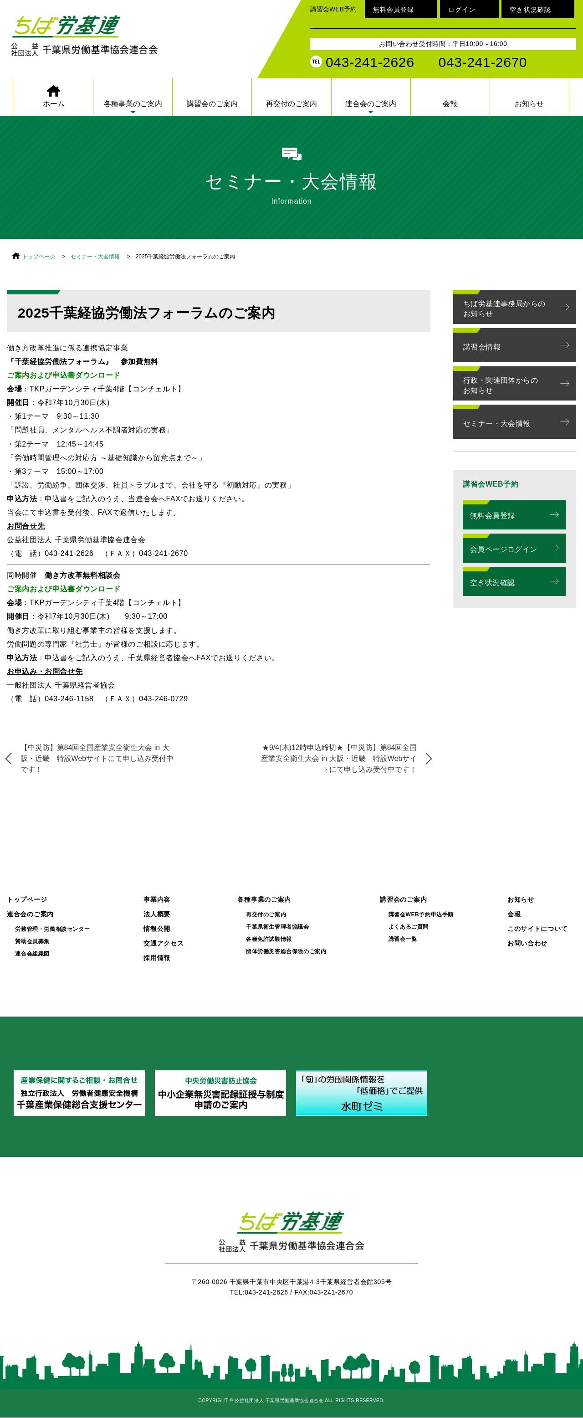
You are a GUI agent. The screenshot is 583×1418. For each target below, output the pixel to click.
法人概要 (156, 914)
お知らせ (529, 104)
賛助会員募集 (32, 942)
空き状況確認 (530, 9)
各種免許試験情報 (269, 939)
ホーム (54, 104)
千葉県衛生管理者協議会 (277, 927)
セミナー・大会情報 (95, 256)
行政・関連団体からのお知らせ (500, 385)
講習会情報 (482, 347)
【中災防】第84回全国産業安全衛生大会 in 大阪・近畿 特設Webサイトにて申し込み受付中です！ (97, 758)
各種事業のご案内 (133, 104)
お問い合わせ (527, 943)
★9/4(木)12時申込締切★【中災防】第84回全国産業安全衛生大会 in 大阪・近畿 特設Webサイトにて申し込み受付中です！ (339, 758)
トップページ (38, 256)
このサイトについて (537, 928)
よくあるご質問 (409, 927)
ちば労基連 (291, 1237)
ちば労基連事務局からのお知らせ (504, 309)
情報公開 (156, 928)
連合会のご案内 (370, 104)
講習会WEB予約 (333, 9)
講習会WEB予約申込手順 (421, 915)
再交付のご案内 (291, 104)
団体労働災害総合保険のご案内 (286, 952)
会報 (450, 104)
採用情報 (156, 958)
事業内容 (156, 899)
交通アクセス (163, 943)
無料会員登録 (393, 9)
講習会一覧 (403, 939)
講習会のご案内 (212, 104)
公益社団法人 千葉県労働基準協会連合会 (89, 37)
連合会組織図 (32, 954)
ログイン (462, 9)
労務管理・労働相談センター (52, 929)
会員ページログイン (503, 549)
